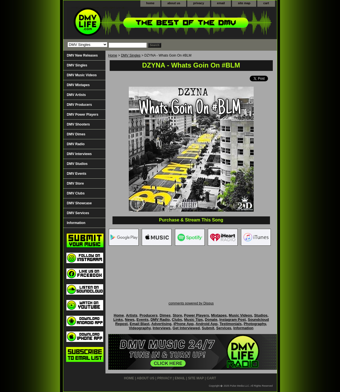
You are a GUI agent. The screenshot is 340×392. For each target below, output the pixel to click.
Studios (260, 315)
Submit (208, 328)
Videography (140, 328)
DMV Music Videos (82, 75)
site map (244, 3)
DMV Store (75, 183)
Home (112, 55)
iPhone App (184, 324)
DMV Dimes (76, 134)
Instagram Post (232, 319)
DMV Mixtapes (78, 85)
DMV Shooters (78, 124)
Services (223, 328)
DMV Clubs (76, 193)
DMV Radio (76, 144)
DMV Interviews (79, 154)
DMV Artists (76, 95)
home (150, 3)
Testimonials (231, 324)
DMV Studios (77, 164)
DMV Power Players (82, 115)
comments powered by (191, 303)
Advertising (161, 324)
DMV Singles (130, 55)
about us (173, 3)
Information (76, 223)
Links (118, 319)
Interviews (162, 328)
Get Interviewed (186, 328)
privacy (198, 3)
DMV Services (78, 213)
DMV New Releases (82, 55)
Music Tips (193, 319)
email (221, 3)
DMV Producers (79, 105)
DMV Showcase (79, 203)
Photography (255, 324)
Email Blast (139, 324)
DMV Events (76, 174)
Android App (206, 324)
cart (266, 3)
